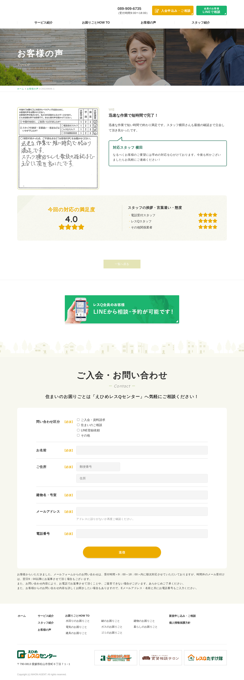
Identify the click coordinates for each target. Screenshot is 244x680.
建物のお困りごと (144, 621)
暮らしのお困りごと (146, 627)
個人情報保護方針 (180, 622)
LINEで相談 (211, 10)
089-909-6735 (129, 8)
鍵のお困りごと (110, 621)
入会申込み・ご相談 (176, 10)
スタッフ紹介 (201, 22)
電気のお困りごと (75, 626)
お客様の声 (148, 22)
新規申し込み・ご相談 (183, 616)
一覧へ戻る (122, 264)
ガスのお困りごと (111, 627)
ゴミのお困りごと (111, 633)
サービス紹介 (43, 22)
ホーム (21, 616)
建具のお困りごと (75, 632)
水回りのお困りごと (77, 621)
